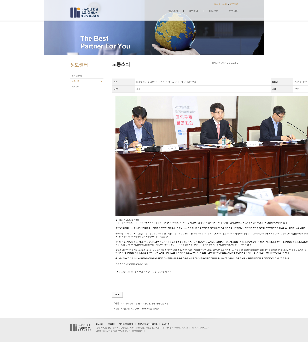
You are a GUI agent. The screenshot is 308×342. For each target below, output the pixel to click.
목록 (117, 294)
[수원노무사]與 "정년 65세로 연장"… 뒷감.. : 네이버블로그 (145, 272)
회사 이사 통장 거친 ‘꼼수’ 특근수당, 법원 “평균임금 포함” (145, 303)
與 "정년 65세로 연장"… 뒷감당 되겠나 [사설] (140, 309)
